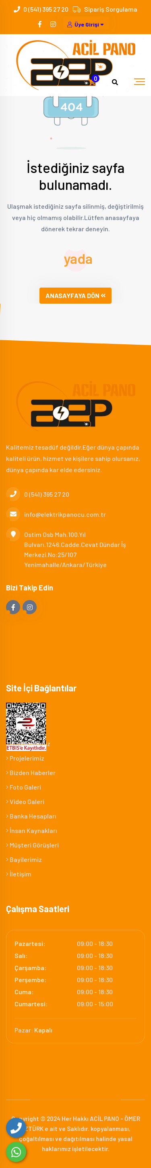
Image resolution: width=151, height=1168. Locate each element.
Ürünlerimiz (24, 729)
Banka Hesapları (31, 816)
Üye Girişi (86, 24)
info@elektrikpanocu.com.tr (56, 514)
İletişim (18, 874)
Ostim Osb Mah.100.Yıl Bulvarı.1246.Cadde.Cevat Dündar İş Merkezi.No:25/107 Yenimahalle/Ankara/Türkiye (66, 548)
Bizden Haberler (31, 772)
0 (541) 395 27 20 (45, 9)
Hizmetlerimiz (28, 743)
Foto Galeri (23, 787)
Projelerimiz (25, 758)
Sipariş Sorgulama (110, 9)
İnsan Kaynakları (31, 830)
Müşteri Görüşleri (32, 845)
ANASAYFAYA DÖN (75, 295)
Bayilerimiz (24, 859)
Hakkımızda (24, 714)
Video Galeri (25, 801)
